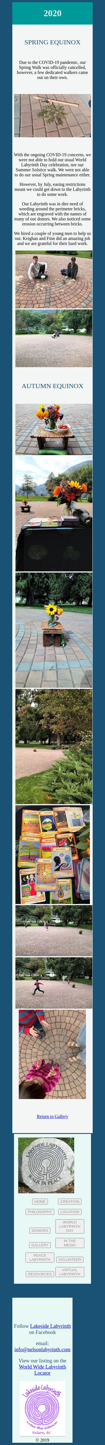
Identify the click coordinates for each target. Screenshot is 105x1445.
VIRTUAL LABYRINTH (69, 1272)
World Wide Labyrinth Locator (42, 1370)
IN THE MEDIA (70, 1243)
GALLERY (39, 1245)
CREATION (69, 1201)
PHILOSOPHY (40, 1212)
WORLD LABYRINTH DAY (69, 1226)
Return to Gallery (52, 1116)
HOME (40, 1201)
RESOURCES (40, 1274)
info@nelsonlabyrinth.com (43, 1349)
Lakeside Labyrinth (50, 1326)
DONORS (40, 1230)
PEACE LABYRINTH (39, 1257)
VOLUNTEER (70, 1260)
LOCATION (69, 1212)
